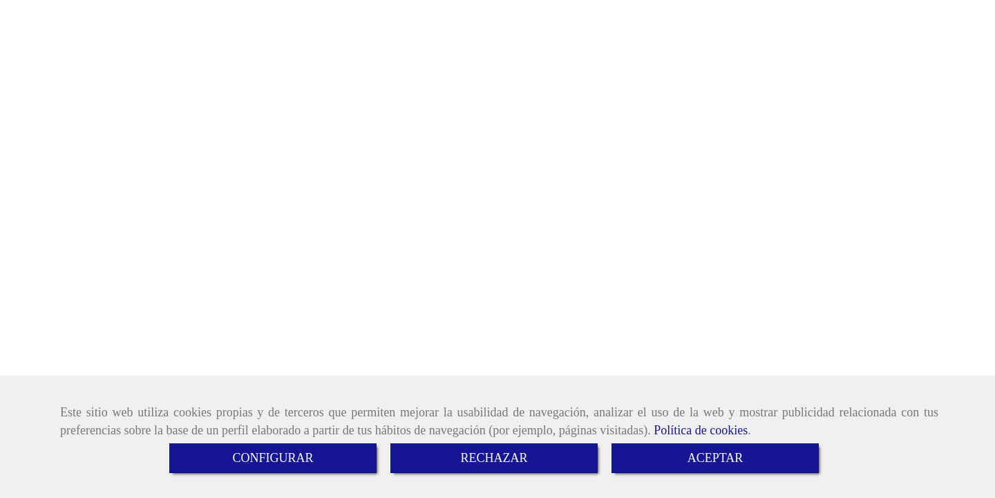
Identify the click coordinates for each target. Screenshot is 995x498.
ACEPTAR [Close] (715, 458)
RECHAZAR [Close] (493, 458)
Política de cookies (701, 430)
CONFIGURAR (272, 458)
